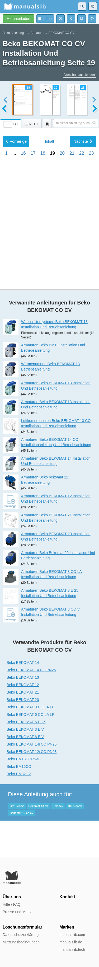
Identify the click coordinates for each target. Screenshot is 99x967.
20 (62, 293)
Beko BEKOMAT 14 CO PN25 (31, 707)
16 (23, 293)
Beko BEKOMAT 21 (23, 729)
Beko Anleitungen (15, 33)
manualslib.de (70, 942)
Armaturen (37, 33)
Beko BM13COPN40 (23, 796)
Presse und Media (17, 912)
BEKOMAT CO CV (61, 33)
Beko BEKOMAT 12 (23, 722)
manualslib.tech (72, 949)
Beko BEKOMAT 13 (23, 714)
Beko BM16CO (19, 803)
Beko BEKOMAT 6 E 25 (26, 759)
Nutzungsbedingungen (21, 942)
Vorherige (16, 281)
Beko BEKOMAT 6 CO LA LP (30, 751)
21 (71, 293)
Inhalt (49, 281)
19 (52, 293)
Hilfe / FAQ (12, 904)
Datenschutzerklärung (21, 935)
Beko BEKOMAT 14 (23, 699)
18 (42, 293)
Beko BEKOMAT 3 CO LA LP (30, 744)
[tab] (11, 122)
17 (33, 293)
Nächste (82, 281)
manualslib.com (72, 935)
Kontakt (67, 897)
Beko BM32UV (19, 811)
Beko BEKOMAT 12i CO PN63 (31, 788)
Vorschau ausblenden (79, 75)
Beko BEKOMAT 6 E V (25, 774)
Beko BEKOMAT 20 (23, 736)
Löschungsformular (22, 927)
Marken (66, 927)
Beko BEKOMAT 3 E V (25, 766)
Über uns (12, 897)
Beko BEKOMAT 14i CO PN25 (31, 781)
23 (91, 293)
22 (81, 293)
